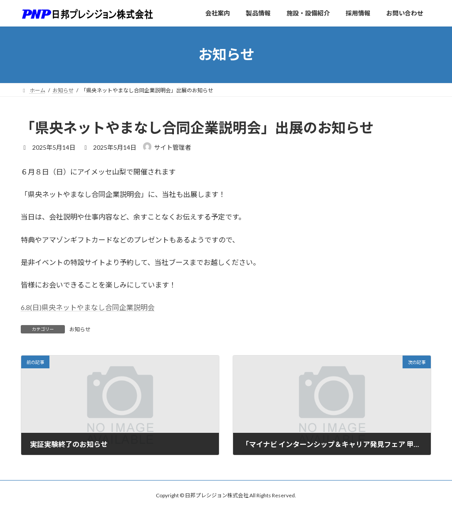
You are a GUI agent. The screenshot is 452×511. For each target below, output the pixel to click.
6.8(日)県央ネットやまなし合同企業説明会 (87, 307)
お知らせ (79, 329)
